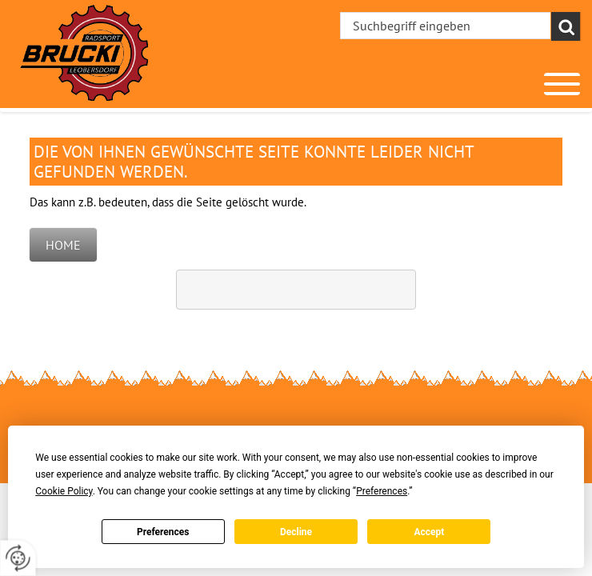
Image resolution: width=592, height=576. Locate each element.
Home (63, 245)
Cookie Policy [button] (63, 491)
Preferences (163, 532)
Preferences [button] (381, 491)
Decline (296, 532)
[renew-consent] (18, 558)
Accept (429, 532)
